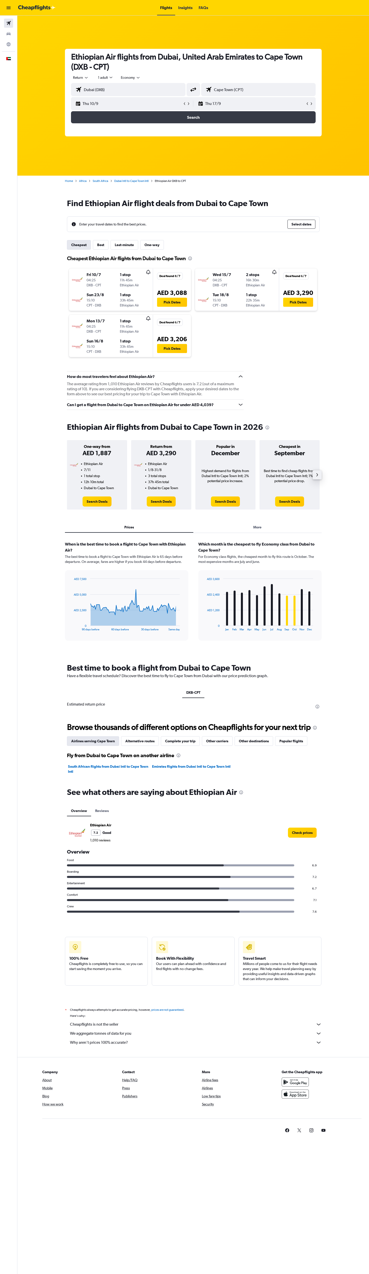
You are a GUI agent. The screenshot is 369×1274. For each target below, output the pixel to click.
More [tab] (257, 527)
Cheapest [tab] (79, 245)
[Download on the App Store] (295, 1094)
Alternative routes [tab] (140, 741)
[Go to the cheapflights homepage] (36, 7)
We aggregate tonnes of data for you (196, 1033)
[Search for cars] (8, 34)
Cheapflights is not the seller (196, 1024)
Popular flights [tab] (291, 741)
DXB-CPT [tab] (193, 692)
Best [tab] (100, 245)
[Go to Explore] (8, 44)
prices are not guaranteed (167, 1010)
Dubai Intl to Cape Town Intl (131, 181)
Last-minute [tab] (124, 245)
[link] (97, 501)
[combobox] (81, 77)
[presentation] (190, 258)
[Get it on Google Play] (295, 1082)
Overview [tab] (79, 811)
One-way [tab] (152, 245)
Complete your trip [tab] (180, 741)
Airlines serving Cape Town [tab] (93, 741)
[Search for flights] (8, 23)
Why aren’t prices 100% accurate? (196, 1042)
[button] (8, 7)
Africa (83, 181)
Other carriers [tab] (217, 741)
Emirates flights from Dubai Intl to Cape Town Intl (191, 766)
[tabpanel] (193, 596)
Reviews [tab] (102, 811)
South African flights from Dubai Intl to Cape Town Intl (108, 769)
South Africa (100, 181)
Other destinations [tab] (254, 741)
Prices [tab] (129, 527)
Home (69, 181)
